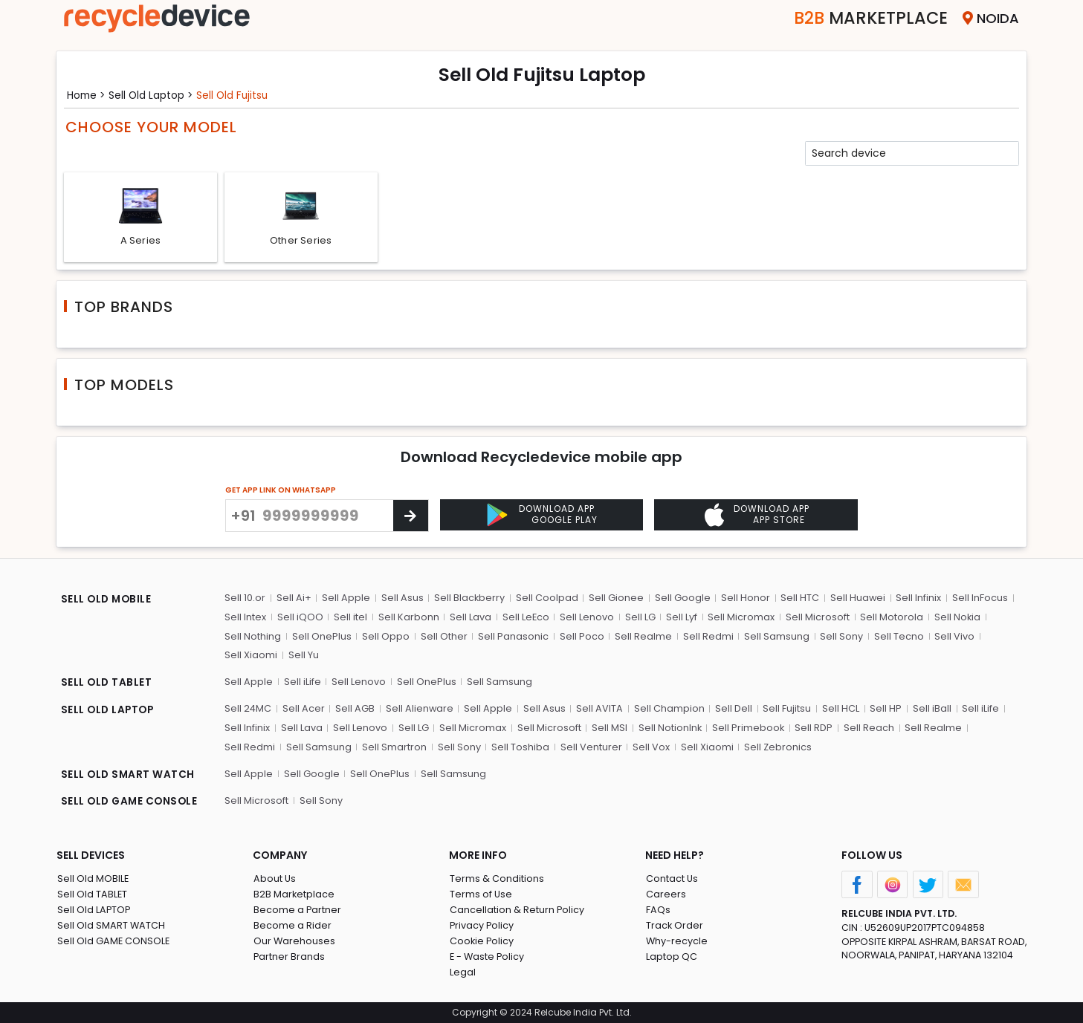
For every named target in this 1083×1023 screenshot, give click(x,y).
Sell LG (638, 618)
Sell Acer (303, 710)
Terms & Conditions (496, 878)
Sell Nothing (252, 638)
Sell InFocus (977, 600)
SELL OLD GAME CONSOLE (130, 802)
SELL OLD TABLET (106, 685)
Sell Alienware (419, 710)
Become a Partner (297, 910)
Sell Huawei (855, 600)
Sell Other (442, 638)
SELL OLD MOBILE (107, 601)
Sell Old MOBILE (92, 878)
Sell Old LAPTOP (93, 910)
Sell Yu (303, 656)
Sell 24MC (248, 710)
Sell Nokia (954, 618)
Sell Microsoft (815, 618)
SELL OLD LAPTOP (108, 711)
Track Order (674, 925)
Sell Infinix (916, 600)
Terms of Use (480, 894)
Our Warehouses (294, 941)
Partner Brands (289, 956)
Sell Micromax (738, 618)
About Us (274, 878)
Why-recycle (676, 941)
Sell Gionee (614, 600)
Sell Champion (668, 710)
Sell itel (349, 618)
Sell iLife (301, 683)
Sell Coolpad (545, 600)
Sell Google (680, 600)
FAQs (657, 910)
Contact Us (671, 878)
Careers (665, 894)
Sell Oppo (385, 638)
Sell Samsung (773, 638)
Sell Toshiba (458, 748)
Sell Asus (401, 600)
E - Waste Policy (487, 956)
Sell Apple (345, 600)
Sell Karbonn (407, 618)
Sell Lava (469, 618)
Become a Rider (292, 925)
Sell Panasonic (511, 638)
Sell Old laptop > (153, 95)
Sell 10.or (244, 600)
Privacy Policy (481, 925)
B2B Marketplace (293, 894)
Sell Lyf (679, 618)
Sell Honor (743, 600)
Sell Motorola (888, 618)
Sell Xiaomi (250, 656)
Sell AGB (355, 710)
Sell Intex (245, 618)
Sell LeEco (524, 618)
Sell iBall (929, 710)
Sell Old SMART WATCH (110, 925)
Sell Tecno (895, 638)
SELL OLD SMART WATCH (128, 775)
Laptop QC (670, 956)
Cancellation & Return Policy (516, 910)
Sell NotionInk (667, 728)
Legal (462, 972)
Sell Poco (579, 638)
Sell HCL (838, 710)
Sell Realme (641, 638)
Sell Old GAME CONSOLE (113, 941)
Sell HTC (797, 600)
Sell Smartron (332, 748)
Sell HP (883, 710)
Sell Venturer (528, 748)
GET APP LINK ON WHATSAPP (280, 491)
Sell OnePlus (321, 638)
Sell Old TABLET (91, 894)
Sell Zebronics (714, 748)
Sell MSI (607, 728)
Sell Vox (588, 748)
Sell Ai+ (293, 600)
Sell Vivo (951, 638)
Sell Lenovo (585, 618)
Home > (87, 95)
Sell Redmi (705, 638)
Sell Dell (732, 710)
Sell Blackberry (468, 600)
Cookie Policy (481, 941)
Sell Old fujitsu (237, 95)
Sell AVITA (598, 710)
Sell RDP (812, 728)
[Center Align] (410, 517)
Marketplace (865, 18)
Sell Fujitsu (785, 710)
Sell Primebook (746, 728)
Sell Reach (866, 728)
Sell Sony (838, 638)
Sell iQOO (300, 618)
